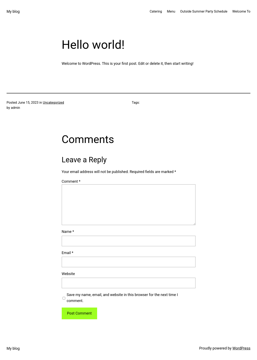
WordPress (241, 348)
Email (67, 253)
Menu (171, 11)
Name (68, 231)
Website (68, 274)
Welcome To (241, 11)
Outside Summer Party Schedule (203, 11)
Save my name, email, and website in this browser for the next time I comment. (122, 298)
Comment (71, 181)
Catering (156, 11)
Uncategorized (53, 103)
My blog (13, 11)
